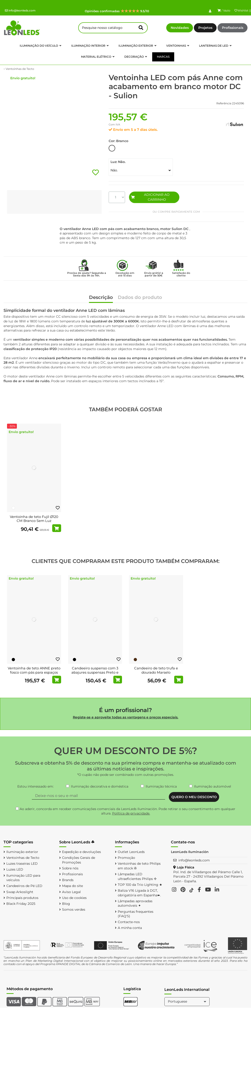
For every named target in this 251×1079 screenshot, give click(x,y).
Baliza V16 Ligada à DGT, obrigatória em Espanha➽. (139, 892)
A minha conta (130, 928)
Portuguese (187, 1001)
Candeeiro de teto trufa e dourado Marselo (156, 670)
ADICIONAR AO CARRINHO (150, 197)
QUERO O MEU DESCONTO (194, 797)
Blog (66, 904)
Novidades (180, 28)
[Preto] (13, 659)
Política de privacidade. (131, 813)
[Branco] (13, 507)
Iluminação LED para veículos (23, 877)
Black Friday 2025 (20, 904)
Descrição (101, 297)
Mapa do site (72, 886)
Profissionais (232, 28)
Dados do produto (140, 297)
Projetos (205, 28)
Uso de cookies (74, 898)
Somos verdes (73, 909)
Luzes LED (14, 869)
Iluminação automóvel (212, 786)
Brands (68, 880)
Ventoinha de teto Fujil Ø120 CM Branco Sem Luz (34, 519)
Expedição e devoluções (81, 852)
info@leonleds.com (20, 10)
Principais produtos (22, 898)
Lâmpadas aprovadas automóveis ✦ (135, 903)
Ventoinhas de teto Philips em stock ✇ (139, 865)
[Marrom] (135, 659)
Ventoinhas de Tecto (22, 858)
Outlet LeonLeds (131, 852)
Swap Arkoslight (19, 892)
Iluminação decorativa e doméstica (99, 786)
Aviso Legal (71, 892)
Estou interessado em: (35, 786)
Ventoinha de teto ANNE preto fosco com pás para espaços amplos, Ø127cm (34, 672)
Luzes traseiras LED (22, 863)
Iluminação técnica (161, 786)
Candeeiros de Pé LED (24, 886)
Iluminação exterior (22, 852)
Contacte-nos (129, 922)
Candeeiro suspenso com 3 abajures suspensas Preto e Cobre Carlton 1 (94, 672)
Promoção (126, 858)
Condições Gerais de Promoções (78, 860)
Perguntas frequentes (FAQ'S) (135, 913)
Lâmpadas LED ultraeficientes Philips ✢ (137, 876)
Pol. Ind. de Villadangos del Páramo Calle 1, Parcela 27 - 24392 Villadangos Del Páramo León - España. (208, 876)
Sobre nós (70, 868)
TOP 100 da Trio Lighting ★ (140, 885)
